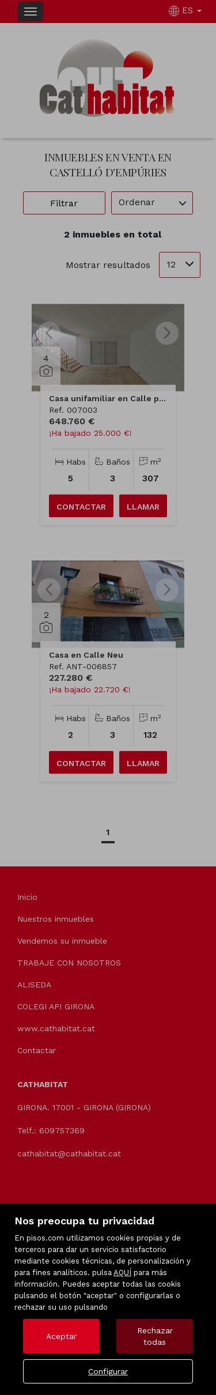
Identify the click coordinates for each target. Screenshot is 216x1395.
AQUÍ (122, 1272)
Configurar (108, 1371)
